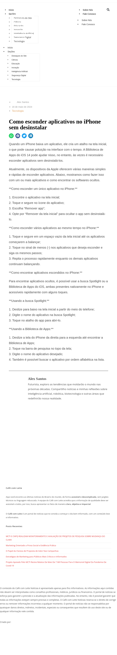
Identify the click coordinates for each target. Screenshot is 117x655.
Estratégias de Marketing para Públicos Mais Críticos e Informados (36, 556)
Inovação (18, 29)
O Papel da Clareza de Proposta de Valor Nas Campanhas (32, 551)
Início (11, 10)
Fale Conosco (89, 14)
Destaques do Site (23, 18)
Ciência (17, 22)
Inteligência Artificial (24, 33)
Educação (18, 25)
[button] (108, 9)
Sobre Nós (88, 10)
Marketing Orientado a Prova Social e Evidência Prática (31, 545)
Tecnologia (19, 41)
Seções (12, 14)
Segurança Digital (22, 37)
